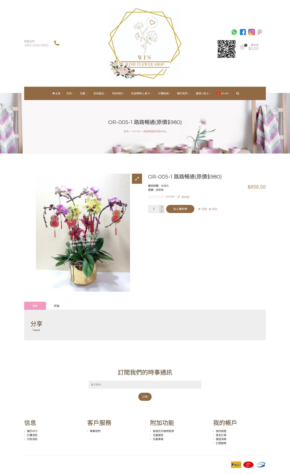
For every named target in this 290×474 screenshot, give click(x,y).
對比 (215, 209)
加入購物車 (180, 209)
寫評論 (183, 197)
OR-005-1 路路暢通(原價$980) (149, 131)
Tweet (36, 330)
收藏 (204, 209)
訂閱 (145, 396)
